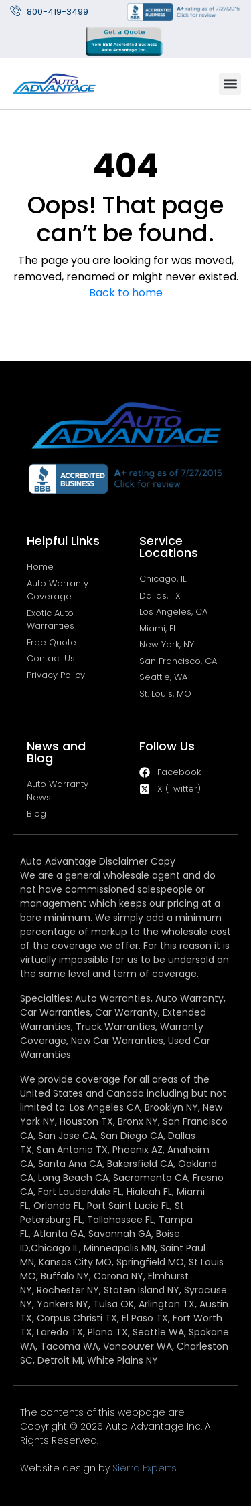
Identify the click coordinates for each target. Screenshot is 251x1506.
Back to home (126, 292)
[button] (230, 84)
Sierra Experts (144, 1468)
